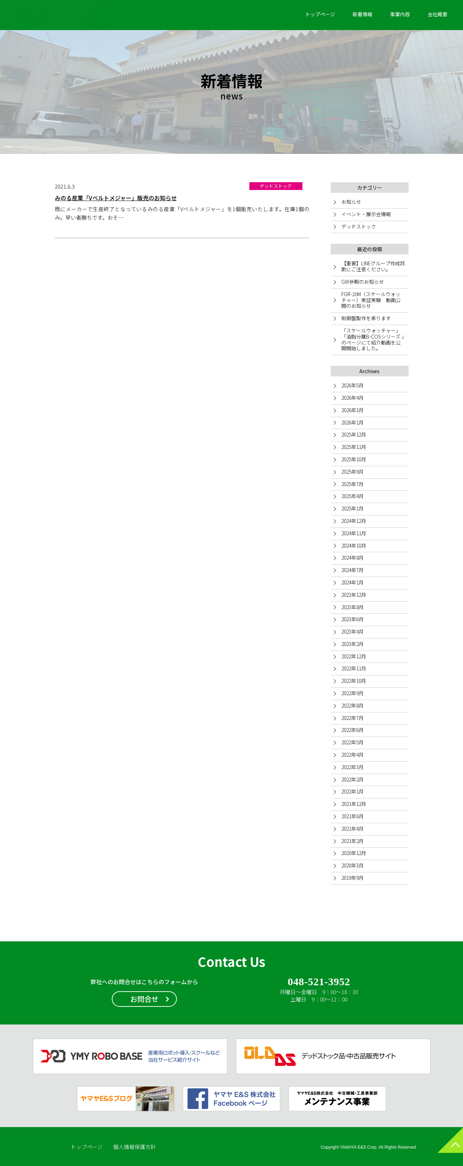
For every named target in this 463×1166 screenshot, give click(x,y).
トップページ (320, 14)
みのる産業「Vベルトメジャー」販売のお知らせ (116, 198)
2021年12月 (353, 803)
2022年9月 (352, 693)
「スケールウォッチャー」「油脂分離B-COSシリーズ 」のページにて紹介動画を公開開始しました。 (372, 339)
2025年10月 (353, 459)
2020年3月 (352, 865)
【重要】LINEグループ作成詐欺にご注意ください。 (373, 266)
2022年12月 (353, 656)
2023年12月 (353, 594)
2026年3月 (352, 410)
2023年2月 (352, 643)
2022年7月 (352, 717)
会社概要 (437, 14)
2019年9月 (352, 877)
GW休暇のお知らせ (362, 281)
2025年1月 (352, 508)
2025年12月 (353, 434)
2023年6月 (352, 619)
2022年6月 (352, 729)
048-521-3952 (319, 982)
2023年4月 (352, 631)
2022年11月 (353, 668)
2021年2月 (352, 840)
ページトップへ (443, 1146)
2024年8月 (352, 557)
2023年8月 (352, 607)
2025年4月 (352, 496)
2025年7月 (352, 483)
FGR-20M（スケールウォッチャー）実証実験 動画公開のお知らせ (371, 300)
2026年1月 (352, 422)
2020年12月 (353, 852)
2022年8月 (352, 705)
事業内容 (400, 14)
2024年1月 (352, 582)
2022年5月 (352, 742)
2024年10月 (353, 545)
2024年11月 (353, 533)
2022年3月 (352, 766)
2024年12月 (353, 520)
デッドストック (358, 226)
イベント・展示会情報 (366, 214)
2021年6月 (352, 816)
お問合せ (144, 999)
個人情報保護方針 (134, 1146)
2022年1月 (352, 791)
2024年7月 (352, 569)
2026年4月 (352, 397)
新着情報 (362, 14)
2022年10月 (353, 680)
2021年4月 (352, 828)
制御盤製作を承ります (366, 318)
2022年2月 (352, 779)
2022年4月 (352, 754)
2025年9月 (352, 471)
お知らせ (351, 201)
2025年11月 (353, 446)
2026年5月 (352, 385)
